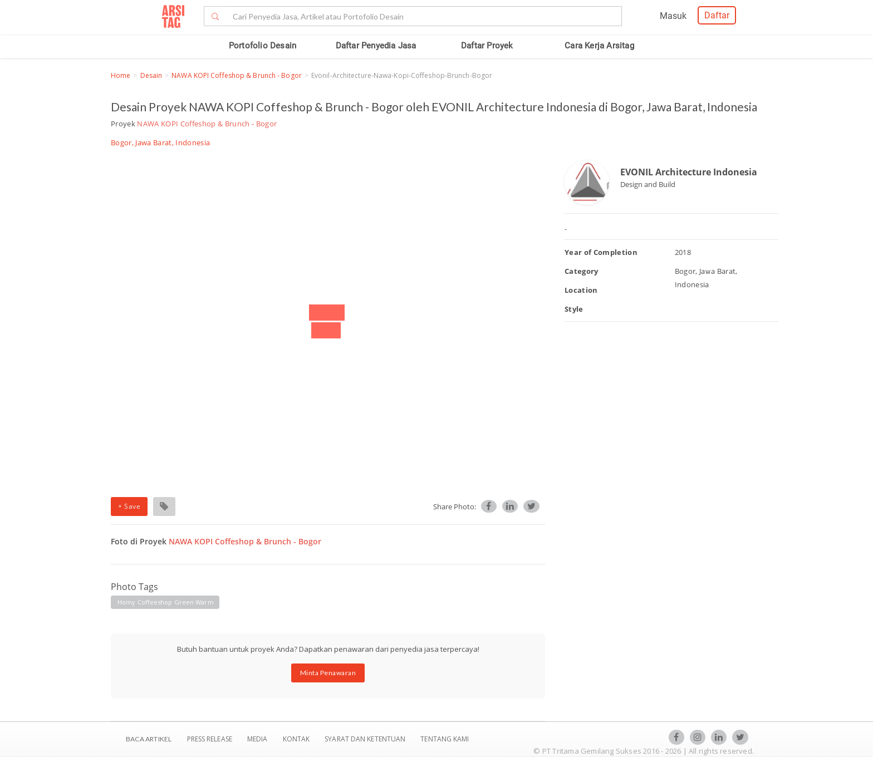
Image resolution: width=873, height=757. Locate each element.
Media (258, 739)
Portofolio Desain (262, 46)
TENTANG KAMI (444, 739)
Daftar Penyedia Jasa (376, 46)
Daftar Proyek (487, 46)
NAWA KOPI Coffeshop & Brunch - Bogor (236, 75)
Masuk (673, 16)
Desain (151, 75)
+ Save (129, 506)
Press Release (209, 739)
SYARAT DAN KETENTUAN (366, 739)
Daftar (716, 15)
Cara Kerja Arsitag (599, 46)
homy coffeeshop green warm (165, 602)
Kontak (297, 739)
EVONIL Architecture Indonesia (688, 172)
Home (120, 75)
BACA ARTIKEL (148, 739)
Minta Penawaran (328, 672)
